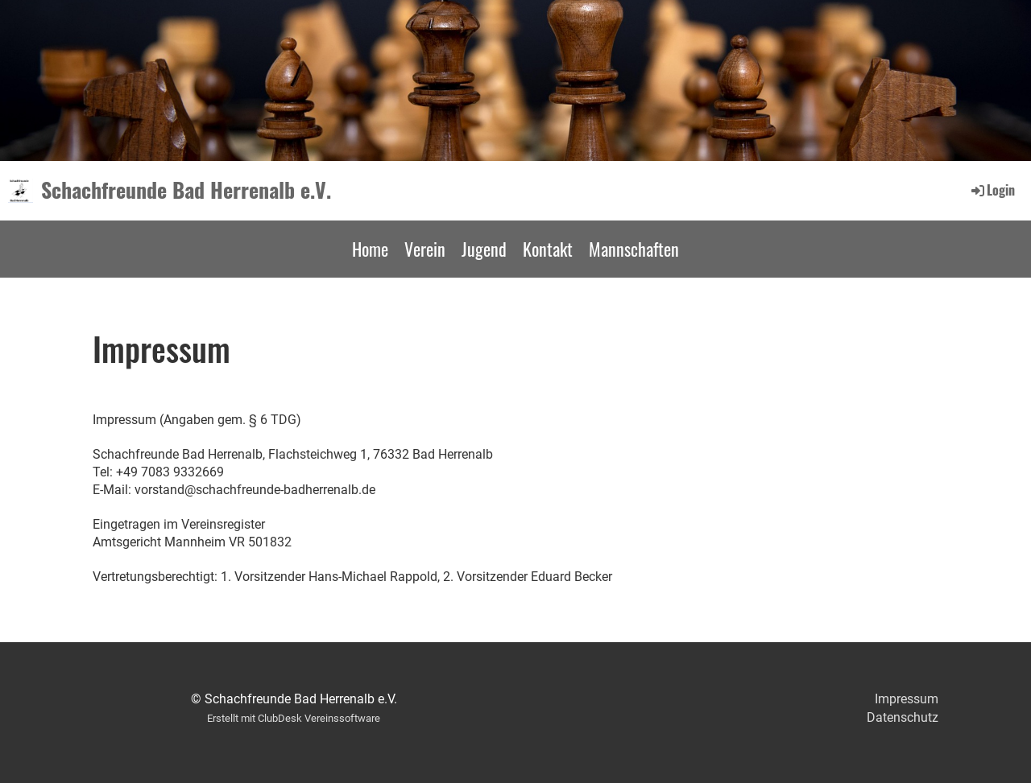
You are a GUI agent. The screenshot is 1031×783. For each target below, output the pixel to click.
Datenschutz (902, 717)
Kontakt (548, 249)
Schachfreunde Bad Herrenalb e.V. (186, 189)
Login (992, 190)
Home (370, 249)
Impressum (906, 699)
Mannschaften (634, 249)
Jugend (484, 249)
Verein (424, 249)
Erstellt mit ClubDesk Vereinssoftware (293, 718)
